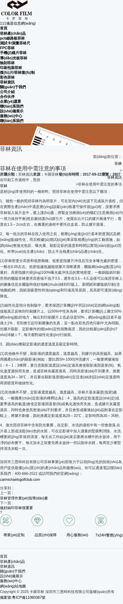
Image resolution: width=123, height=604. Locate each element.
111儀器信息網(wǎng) (18, 23)
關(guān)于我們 (12, 571)
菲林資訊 (114, 177)
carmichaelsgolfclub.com (20, 479)
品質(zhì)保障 (46, 535)
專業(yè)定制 (14, 535)
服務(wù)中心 (11, 581)
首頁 (3, 556)
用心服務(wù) (77, 535)
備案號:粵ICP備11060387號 (22, 597)
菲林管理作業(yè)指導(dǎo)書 (24, 498)
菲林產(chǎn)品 (12, 562)
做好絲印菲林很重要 (16, 508)
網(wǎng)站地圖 (13, 586)
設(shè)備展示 (11, 576)
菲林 (118, 163)
